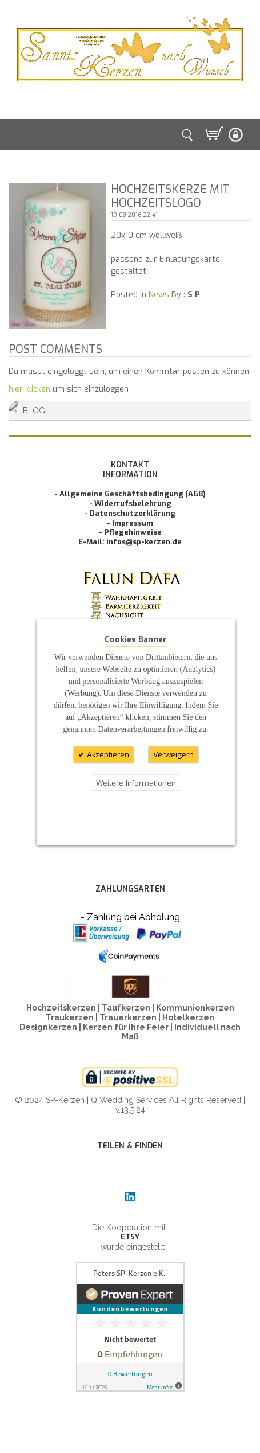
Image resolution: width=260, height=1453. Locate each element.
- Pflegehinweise (130, 532)
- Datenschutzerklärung (130, 513)
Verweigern (173, 755)
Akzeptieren (107, 755)
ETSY (130, 1237)
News (159, 294)
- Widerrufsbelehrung (130, 503)
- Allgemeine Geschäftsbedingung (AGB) (130, 494)
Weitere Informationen (136, 782)
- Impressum (130, 523)
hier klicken (29, 389)
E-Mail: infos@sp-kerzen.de (130, 542)
